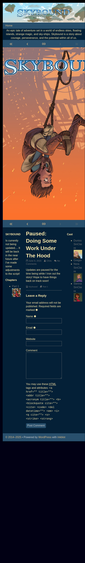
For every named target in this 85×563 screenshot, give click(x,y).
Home (9, 25)
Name (31, 316)
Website (31, 339)
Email (31, 327)
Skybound (32, 287)
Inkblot (61, 437)
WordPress (44, 437)
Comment (31, 350)
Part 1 (45, 287)
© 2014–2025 (13, 437)
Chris (49, 261)
